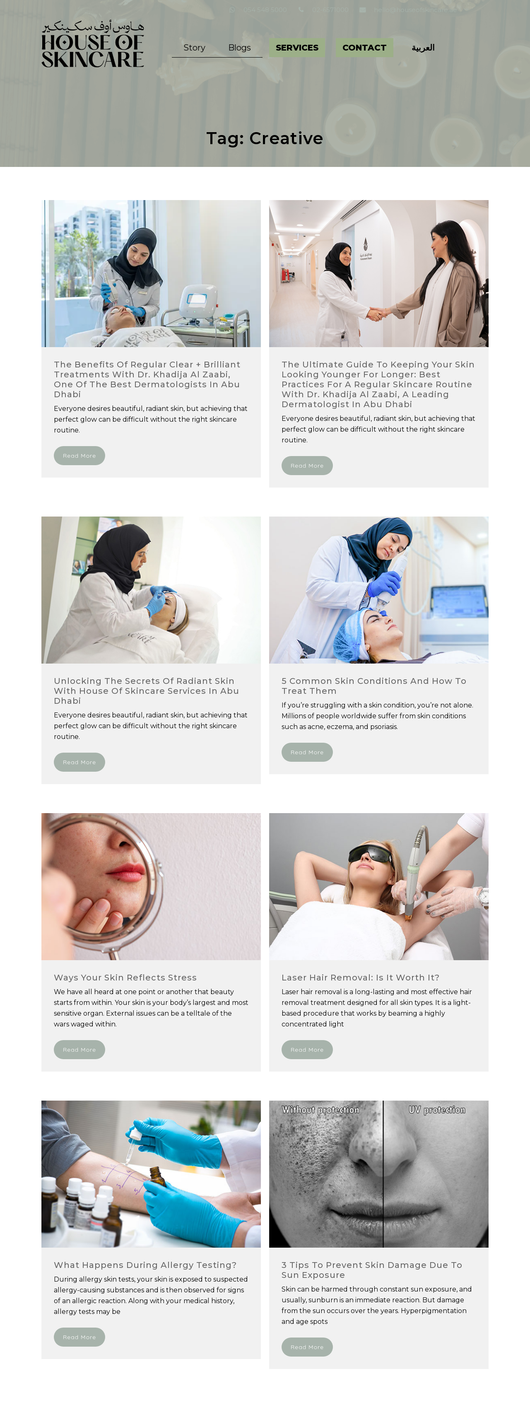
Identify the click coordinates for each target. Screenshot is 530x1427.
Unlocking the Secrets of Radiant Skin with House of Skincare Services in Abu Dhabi (146, 691)
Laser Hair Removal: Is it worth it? (361, 978)
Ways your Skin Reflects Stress (125, 978)
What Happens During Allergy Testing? (145, 1265)
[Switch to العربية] (423, 47)
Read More (79, 455)
